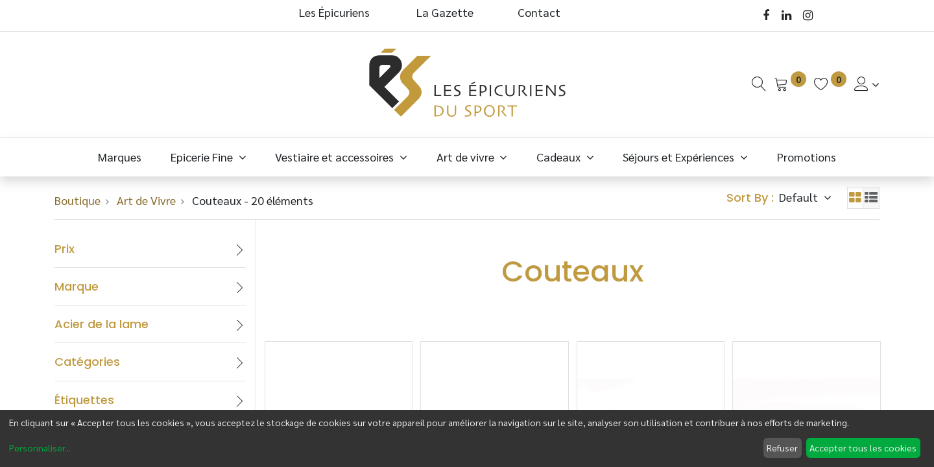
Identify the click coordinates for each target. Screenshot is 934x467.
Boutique (77, 200)
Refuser (782, 447)
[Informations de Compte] (867, 84)
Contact (539, 12)
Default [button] (799, 196)
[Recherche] (759, 84)
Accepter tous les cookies (862, 447)
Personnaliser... (40, 447)
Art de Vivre (146, 200)
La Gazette (446, 12)
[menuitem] (120, 156)
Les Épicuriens (334, 12)
